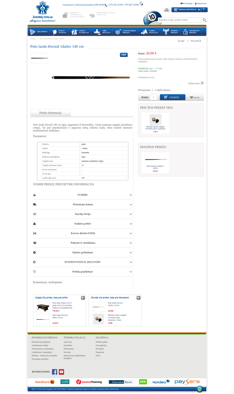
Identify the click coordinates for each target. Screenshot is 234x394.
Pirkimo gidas (102, 342)
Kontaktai (68, 345)
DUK (98, 355)
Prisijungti (188, 3)
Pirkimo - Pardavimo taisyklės (44, 355)
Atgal (182, 41)
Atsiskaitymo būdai (40, 345)
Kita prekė (195, 41)
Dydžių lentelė (194, 83)
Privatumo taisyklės (40, 359)
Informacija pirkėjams (41, 342)
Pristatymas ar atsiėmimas (43, 348)
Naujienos (100, 352)
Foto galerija (101, 345)
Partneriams (69, 348)
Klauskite (100, 348)
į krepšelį (174, 97)
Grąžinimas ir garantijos (42, 352)
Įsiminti (196, 97)
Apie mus (68, 342)
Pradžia (33, 39)
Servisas (67, 352)
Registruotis (202, 3)
